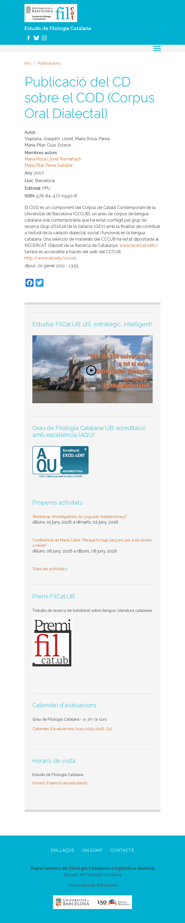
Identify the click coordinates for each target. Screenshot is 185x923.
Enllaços (62, 850)
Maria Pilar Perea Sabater (49, 165)
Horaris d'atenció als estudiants (59, 783)
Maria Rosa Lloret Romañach (53, 159)
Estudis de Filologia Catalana (58, 28)
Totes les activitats (48, 569)
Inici (28, 63)
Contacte (122, 850)
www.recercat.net (136, 245)
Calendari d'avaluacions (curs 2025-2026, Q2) (72, 728)
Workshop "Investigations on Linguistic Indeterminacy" (79, 516)
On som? (92, 850)
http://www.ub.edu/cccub (50, 258)
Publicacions (49, 63)
